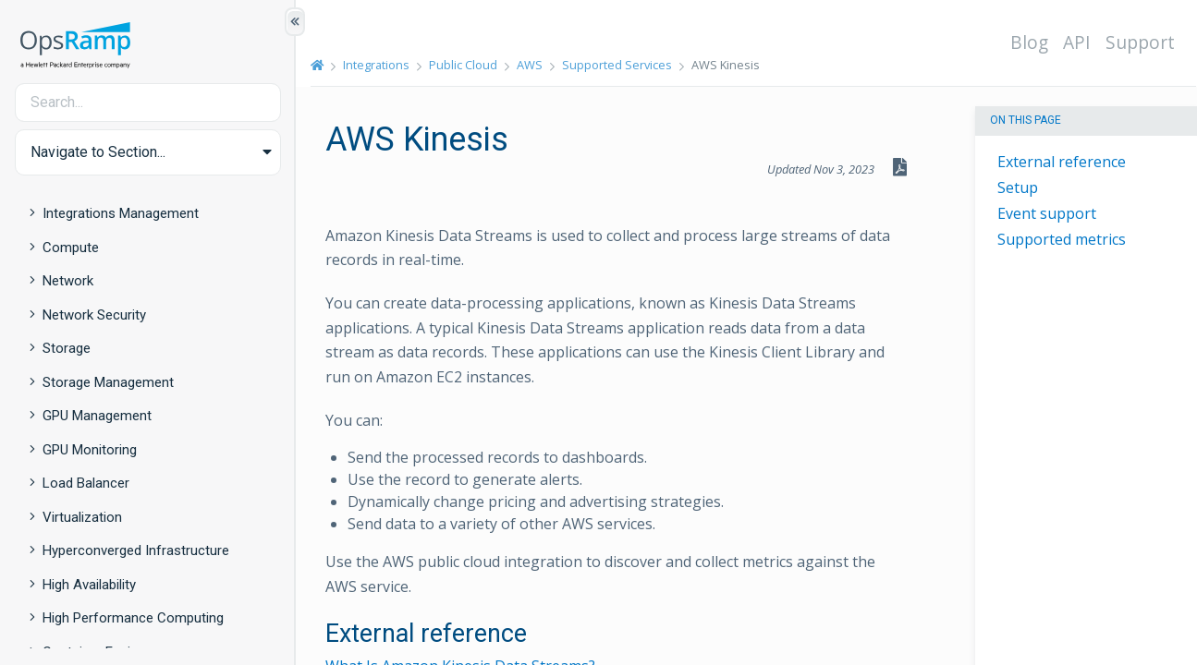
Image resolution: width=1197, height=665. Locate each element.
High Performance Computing (133, 618)
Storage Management (108, 382)
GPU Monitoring (90, 449)
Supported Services (617, 64)
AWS (530, 64)
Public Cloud (463, 64)
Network (68, 280)
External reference (1061, 161)
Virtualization (82, 517)
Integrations (376, 64)
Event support (1046, 213)
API (1077, 42)
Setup (1017, 187)
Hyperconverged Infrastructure (136, 550)
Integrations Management (121, 213)
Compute (71, 247)
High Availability (89, 584)
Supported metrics (1061, 239)
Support (1140, 42)
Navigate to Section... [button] (98, 152)
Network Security (94, 315)
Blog (1029, 42)
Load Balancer (86, 483)
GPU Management (97, 415)
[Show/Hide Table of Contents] (295, 21)
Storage (67, 348)
